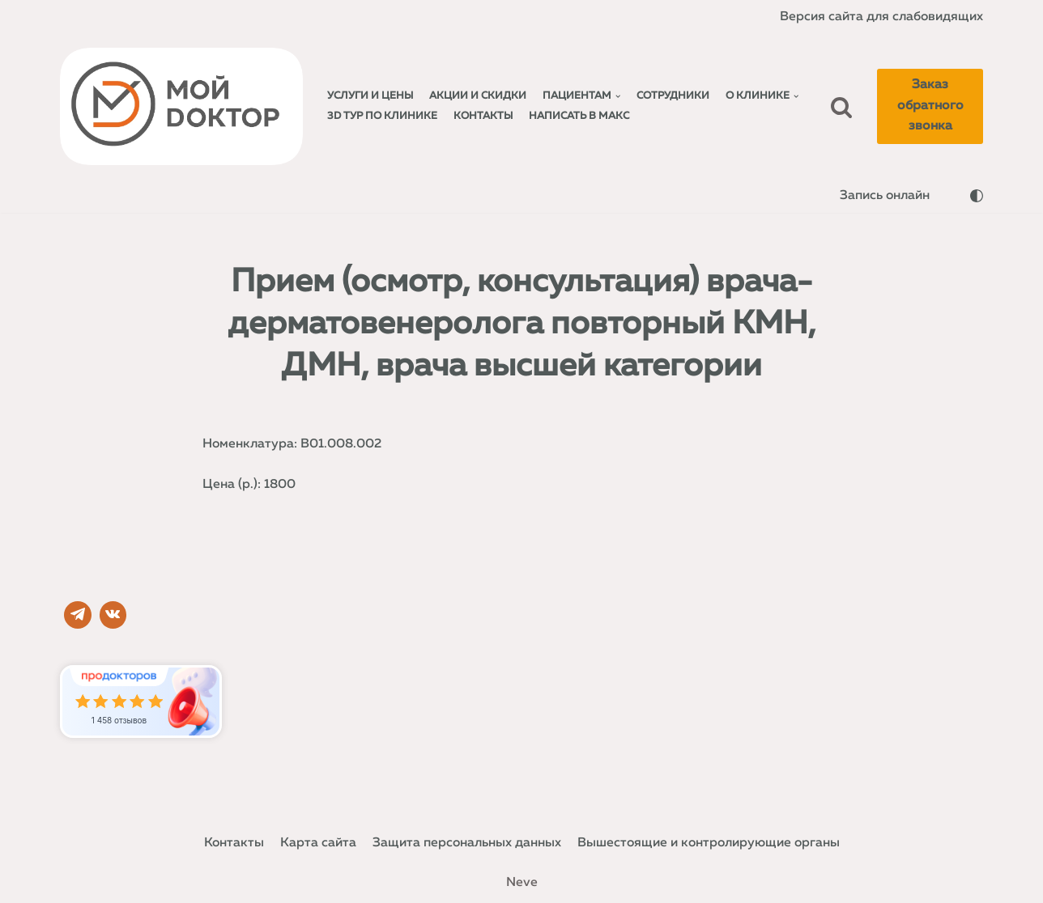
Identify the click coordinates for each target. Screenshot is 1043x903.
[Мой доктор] (181, 107)
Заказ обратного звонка (930, 105)
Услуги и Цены (370, 96)
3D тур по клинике (382, 116)
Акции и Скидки (478, 96)
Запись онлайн (884, 195)
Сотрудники (674, 96)
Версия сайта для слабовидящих (880, 16)
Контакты (484, 116)
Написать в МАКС (580, 116)
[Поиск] (842, 106)
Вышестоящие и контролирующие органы (710, 842)
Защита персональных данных (465, 842)
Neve (522, 881)
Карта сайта (316, 842)
